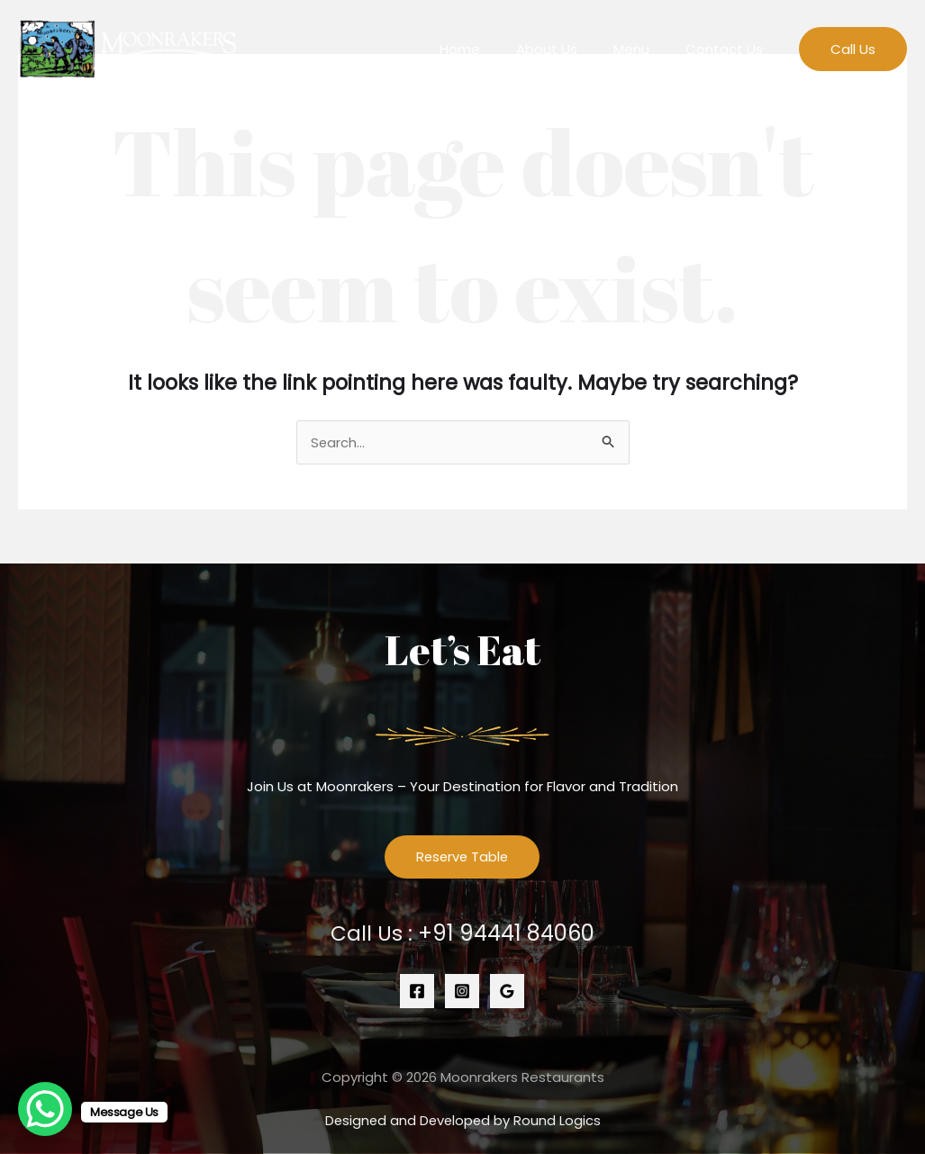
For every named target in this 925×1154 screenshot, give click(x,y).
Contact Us (728, 49)
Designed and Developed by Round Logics (462, 1120)
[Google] (507, 991)
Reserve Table (462, 857)
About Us (569, 49)
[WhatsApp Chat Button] (45, 1109)
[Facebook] (417, 991)
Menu (645, 49)
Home (491, 49)
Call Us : (462, 934)
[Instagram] (462, 991)
